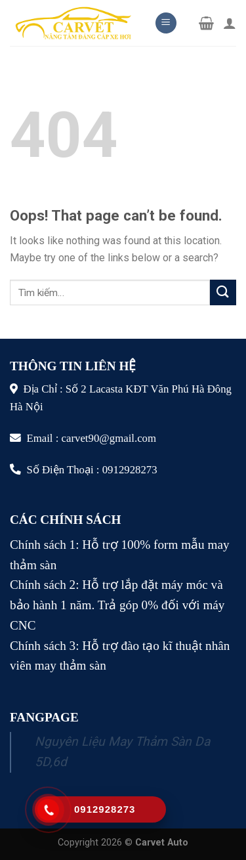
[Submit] (223, 292)
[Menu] (165, 23)
